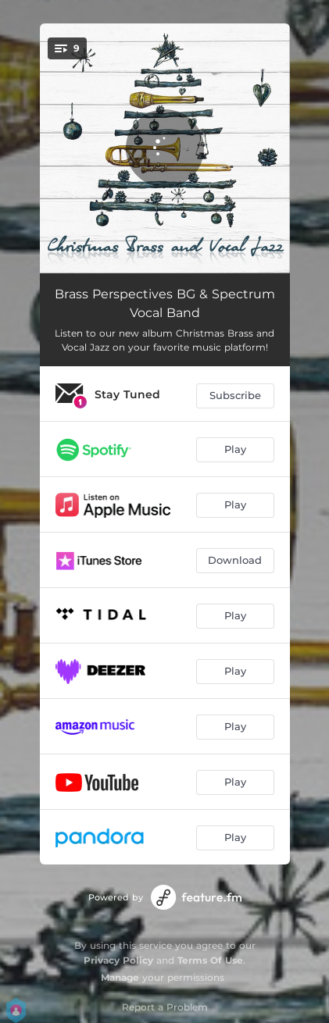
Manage (120, 977)
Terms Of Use (210, 960)
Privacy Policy (118, 960)
